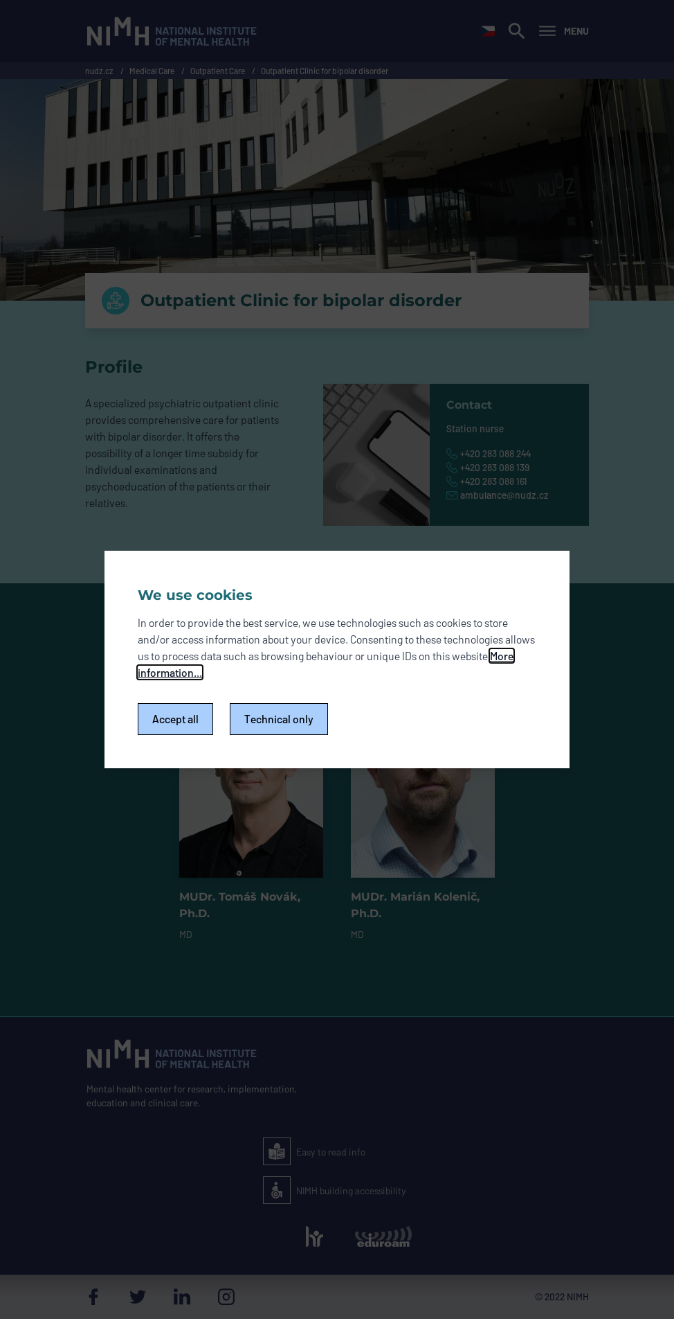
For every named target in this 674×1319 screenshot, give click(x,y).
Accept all (175, 718)
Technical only (278, 718)
